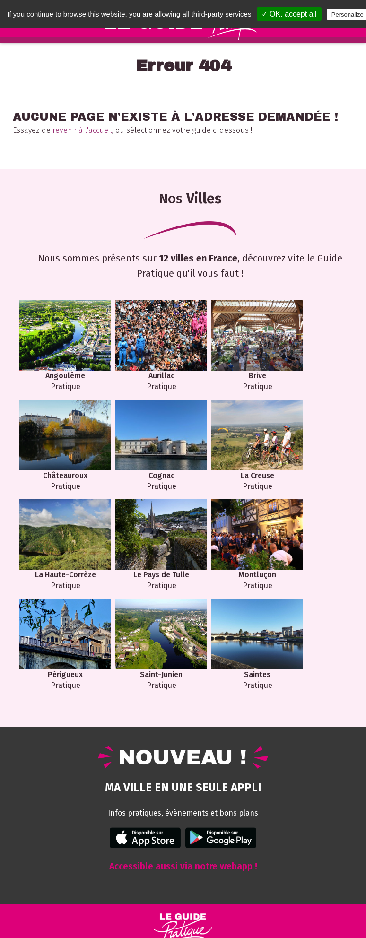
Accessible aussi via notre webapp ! (183, 766)
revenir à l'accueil (82, 130)
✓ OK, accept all (289, 14)
